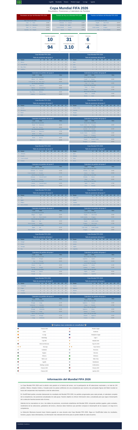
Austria (74, 244)
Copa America (84, 347)
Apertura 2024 (84, 371)
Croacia (74, 285)
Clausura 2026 (33, 329)
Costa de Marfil (60, 27)
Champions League (84, 335)
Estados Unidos (76, 108)
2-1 (37, 81)
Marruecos (35, 25)
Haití (27, 27)
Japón (69, 25)
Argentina (75, 249)
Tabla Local (32, 359)
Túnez (69, 29)
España (97, 22)
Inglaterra (75, 288)
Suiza (34, 22)
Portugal (23, 290)
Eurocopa (33, 347)
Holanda (62, 25)
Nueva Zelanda (106, 29)
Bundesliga (32, 338)
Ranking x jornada (33, 365)
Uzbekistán (23, 285)
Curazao (70, 22)
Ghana (74, 293)
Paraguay (75, 115)
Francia (22, 244)
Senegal (22, 241)
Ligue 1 (83, 338)
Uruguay (105, 27)
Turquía (34, 29)
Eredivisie (83, 332)
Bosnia (74, 67)
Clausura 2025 (84, 368)
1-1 (30, 22)
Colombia (23, 293)
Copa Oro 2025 (84, 344)
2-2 (66, 25)
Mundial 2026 (84, 341)
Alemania (61, 22)
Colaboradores (84, 365)
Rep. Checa (23, 67)
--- (65, 27)
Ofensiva (32, 356)
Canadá (74, 69)
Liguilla (32, 362)
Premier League (77, 2)
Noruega (23, 246)
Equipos (32, 353)
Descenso (83, 353)
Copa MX (32, 341)
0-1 (30, 27)
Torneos (67, 2)
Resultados (59, 2)
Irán (98, 29)
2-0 (30, 29)
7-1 (66, 22)
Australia (26, 29)
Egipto (104, 25)
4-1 (89, 125)
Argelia (74, 246)
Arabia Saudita (95, 27)
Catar (27, 22)
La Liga (87, 2)
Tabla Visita (84, 359)
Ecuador (70, 27)
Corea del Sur (24, 64)
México (22, 62)
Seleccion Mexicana (33, 344)
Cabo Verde (106, 22)
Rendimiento (84, 362)
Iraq (21, 249)
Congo (22, 288)
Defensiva (83, 356)
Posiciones (83, 350)
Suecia (62, 29)
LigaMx (50, 2)
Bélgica (97, 25)
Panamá (75, 290)
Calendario (32, 350)
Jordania (75, 241)
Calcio (32, 332)
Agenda (94, 2)
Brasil (27, 25)
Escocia (34, 27)
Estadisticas (27, 424)
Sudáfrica (23, 69)
